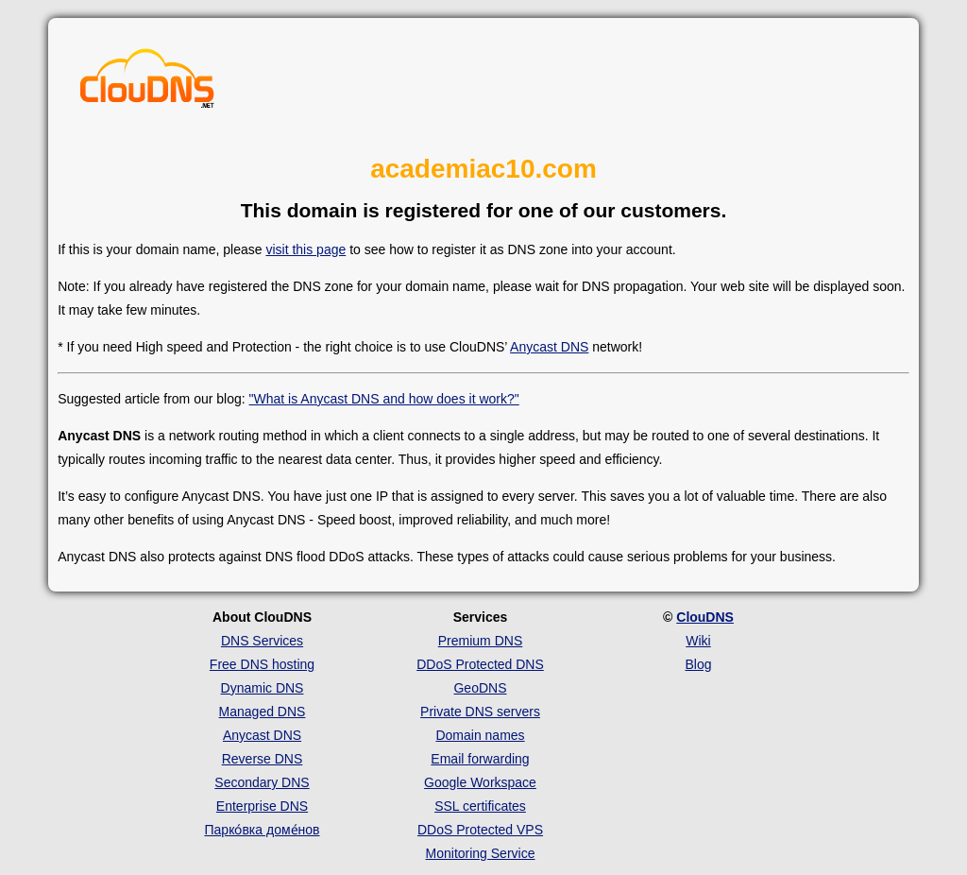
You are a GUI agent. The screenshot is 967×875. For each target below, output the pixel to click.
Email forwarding (480, 758)
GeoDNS (479, 687)
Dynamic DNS (262, 687)
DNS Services (262, 640)
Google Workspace (480, 782)
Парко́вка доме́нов (262, 829)
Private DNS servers (480, 711)
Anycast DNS (549, 346)
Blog (698, 664)
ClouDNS (705, 617)
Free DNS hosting (262, 664)
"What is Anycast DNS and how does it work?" (384, 398)
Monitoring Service (480, 853)
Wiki (698, 640)
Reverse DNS (262, 758)
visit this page (305, 249)
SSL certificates (480, 806)
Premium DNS (480, 640)
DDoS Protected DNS (480, 664)
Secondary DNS (261, 782)
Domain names (479, 735)
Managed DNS (262, 711)
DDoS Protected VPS (480, 829)
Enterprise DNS (262, 806)
